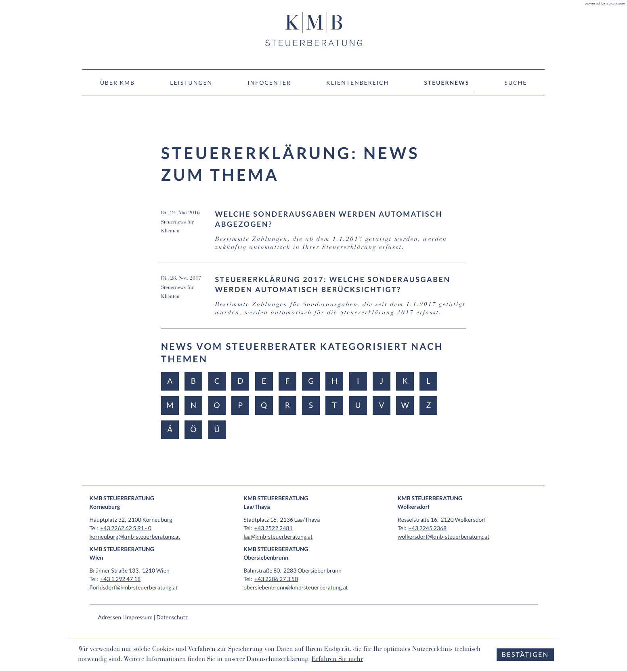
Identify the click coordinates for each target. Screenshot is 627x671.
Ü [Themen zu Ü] (217, 429)
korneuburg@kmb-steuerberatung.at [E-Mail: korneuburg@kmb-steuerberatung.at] (135, 536)
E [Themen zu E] (264, 381)
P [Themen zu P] (240, 405)
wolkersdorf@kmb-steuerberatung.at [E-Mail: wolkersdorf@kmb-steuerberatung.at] (443, 536)
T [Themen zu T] (334, 405)
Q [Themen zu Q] (264, 405)
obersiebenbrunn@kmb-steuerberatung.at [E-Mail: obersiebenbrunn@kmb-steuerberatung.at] (295, 587)
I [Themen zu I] (358, 381)
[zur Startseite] (313, 29)
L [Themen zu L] (429, 381)
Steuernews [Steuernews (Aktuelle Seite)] (447, 82)
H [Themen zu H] (334, 381)
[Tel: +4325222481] (273, 528)
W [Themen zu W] (405, 405)
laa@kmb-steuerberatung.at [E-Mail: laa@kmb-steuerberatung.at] (277, 536)
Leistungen (191, 82)
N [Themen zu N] (193, 405)
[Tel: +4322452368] (427, 528)
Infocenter (269, 82)
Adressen (110, 617)
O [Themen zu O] (217, 405)
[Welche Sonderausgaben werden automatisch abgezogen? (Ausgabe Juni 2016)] (313, 236)
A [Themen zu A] (169, 381)
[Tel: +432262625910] (125, 528)
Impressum (139, 617)
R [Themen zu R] (287, 405)
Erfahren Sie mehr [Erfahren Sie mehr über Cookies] (337, 659)
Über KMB (117, 82)
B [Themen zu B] (193, 381)
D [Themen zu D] (240, 381)
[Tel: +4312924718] (120, 578)
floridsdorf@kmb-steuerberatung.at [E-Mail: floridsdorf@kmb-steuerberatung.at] (134, 587)
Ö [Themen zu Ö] (193, 429)
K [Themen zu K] (405, 381)
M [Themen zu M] (169, 405)
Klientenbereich (357, 82)
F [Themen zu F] (287, 381)
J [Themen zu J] (381, 381)
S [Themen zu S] (311, 405)
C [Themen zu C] (217, 381)
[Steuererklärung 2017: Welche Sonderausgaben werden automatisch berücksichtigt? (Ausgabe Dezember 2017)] (313, 301)
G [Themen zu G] (311, 381)
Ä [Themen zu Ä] (169, 429)
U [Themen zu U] (358, 405)
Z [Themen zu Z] (428, 405)
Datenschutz (172, 617)
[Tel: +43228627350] (276, 578)
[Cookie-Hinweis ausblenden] (525, 654)
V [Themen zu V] (381, 405)
